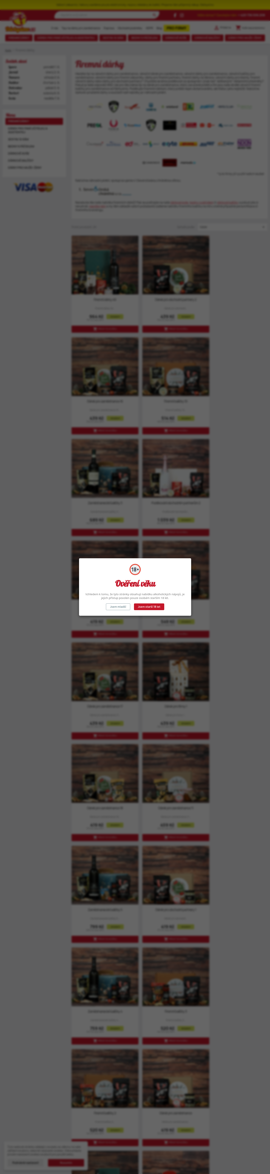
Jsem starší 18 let (149, 606)
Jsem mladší (118, 606)
